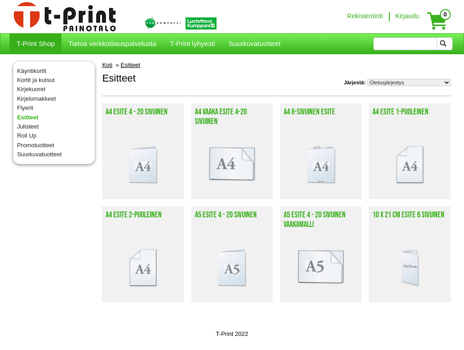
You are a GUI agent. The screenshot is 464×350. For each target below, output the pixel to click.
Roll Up (26, 135)
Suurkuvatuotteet (254, 43)
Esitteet (27, 117)
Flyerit (25, 107)
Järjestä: (355, 82)
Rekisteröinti (365, 16)
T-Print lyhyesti (192, 43)
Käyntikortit (31, 70)
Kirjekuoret (31, 89)
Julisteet (28, 126)
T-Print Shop (35, 43)
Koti (107, 65)
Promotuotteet (35, 145)
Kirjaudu (407, 16)
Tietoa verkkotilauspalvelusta (112, 43)
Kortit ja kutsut (35, 80)
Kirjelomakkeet (36, 98)
